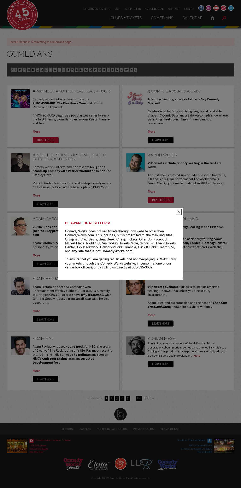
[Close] (179, 212)
